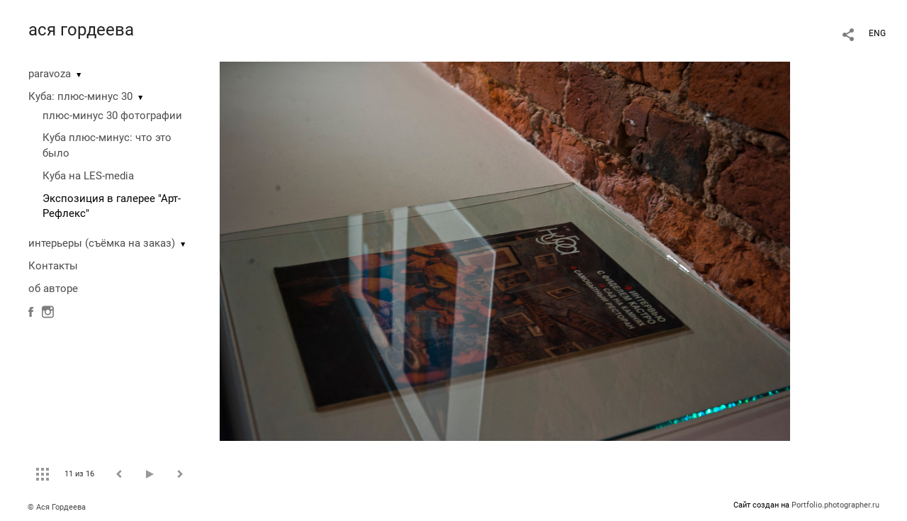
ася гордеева (81, 30)
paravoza (49, 73)
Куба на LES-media (88, 175)
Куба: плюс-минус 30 (80, 96)
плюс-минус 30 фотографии (112, 115)
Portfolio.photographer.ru (835, 505)
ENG (877, 33)
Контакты (53, 265)
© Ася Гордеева (57, 507)
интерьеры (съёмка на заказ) (101, 243)
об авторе (53, 288)
